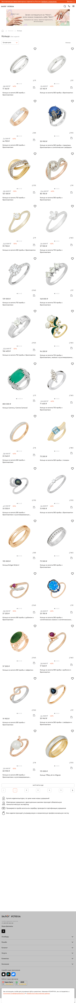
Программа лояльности (9, 931)
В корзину (34, 87)
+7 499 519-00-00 (7, 833)
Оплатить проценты (8, 929)
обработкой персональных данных (38, 993)
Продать (4, 867)
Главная (3, 31)
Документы (5, 954)
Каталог (10, 30)
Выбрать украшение (49, 1)
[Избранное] (35, 49)
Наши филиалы (7, 837)
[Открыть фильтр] (72, 43)
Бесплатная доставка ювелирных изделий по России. (21, 1)
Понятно (38, 998)
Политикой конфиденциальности (14, 993)
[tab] (17, 83)
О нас (3, 952)
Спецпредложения (8, 932)
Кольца (4, 890)
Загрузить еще (38, 785)
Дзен (3, 841)
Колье (4, 893)
